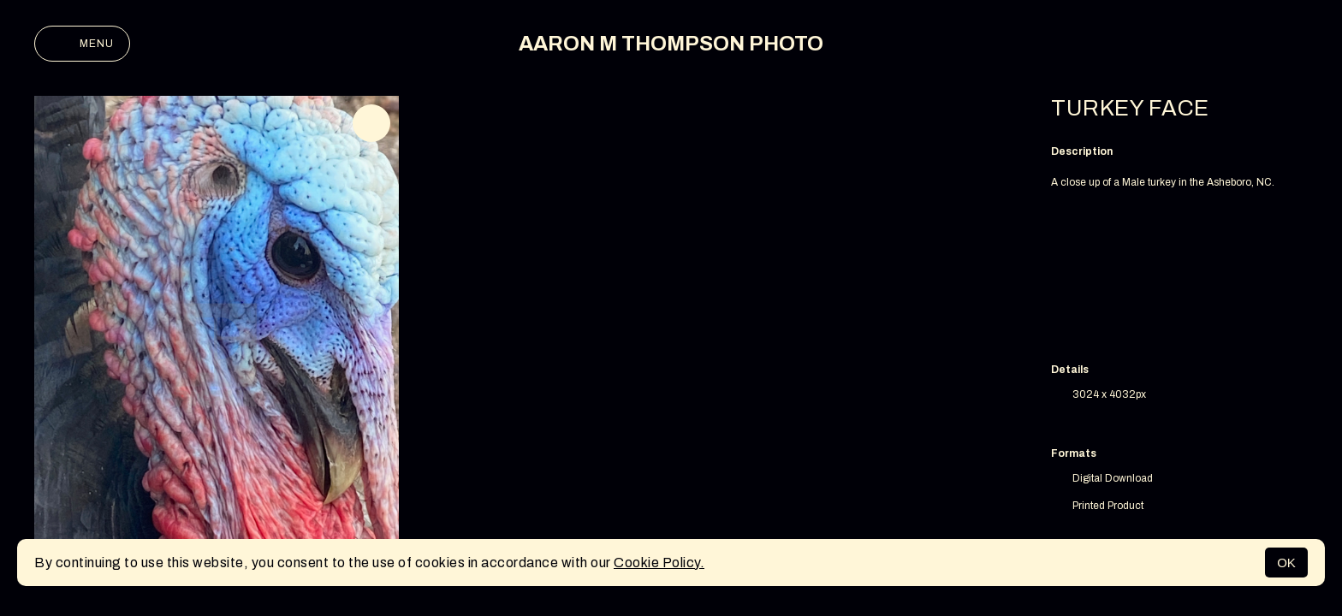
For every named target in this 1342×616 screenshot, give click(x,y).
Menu (82, 43)
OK (1286, 562)
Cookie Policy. (659, 562)
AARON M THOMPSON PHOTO (671, 44)
